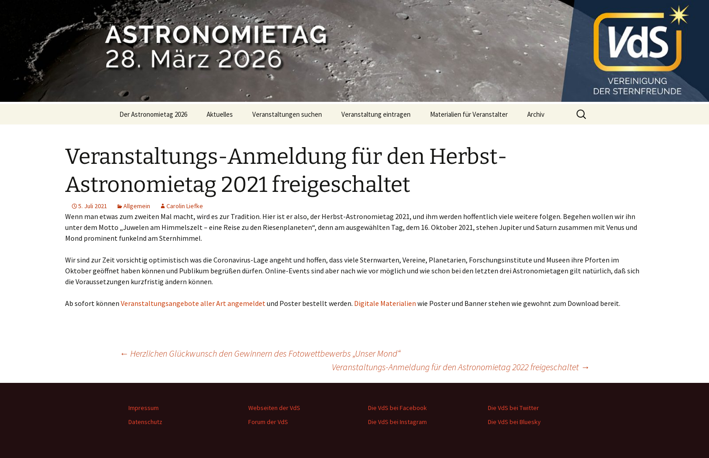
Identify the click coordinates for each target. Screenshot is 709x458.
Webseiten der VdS (274, 408)
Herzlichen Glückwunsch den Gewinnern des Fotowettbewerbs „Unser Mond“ (260, 353)
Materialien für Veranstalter (469, 114)
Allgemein (136, 206)
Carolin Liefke (184, 206)
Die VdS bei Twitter (513, 408)
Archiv (535, 114)
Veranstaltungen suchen (287, 114)
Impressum (143, 408)
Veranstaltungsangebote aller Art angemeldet (193, 303)
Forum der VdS (268, 422)
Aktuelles (220, 114)
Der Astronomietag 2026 (153, 114)
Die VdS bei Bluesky (514, 422)
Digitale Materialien (385, 303)
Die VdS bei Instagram (397, 422)
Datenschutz (145, 422)
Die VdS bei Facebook (397, 408)
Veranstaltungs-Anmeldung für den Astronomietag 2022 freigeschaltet (461, 366)
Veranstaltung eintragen (376, 114)
